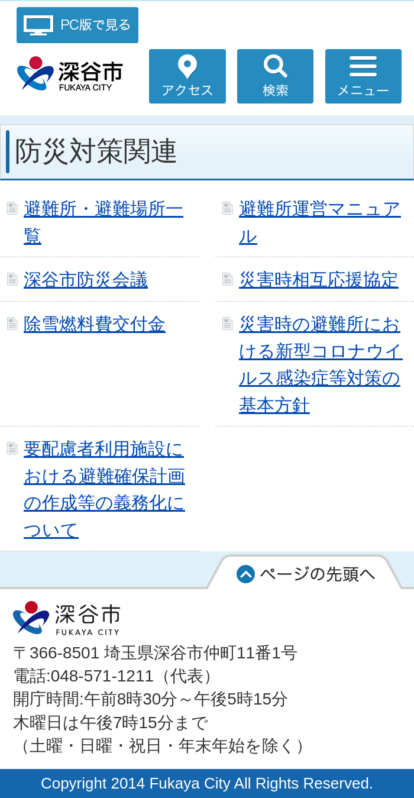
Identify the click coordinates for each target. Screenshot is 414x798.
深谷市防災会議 (86, 279)
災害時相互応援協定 (319, 279)
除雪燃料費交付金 (95, 324)
